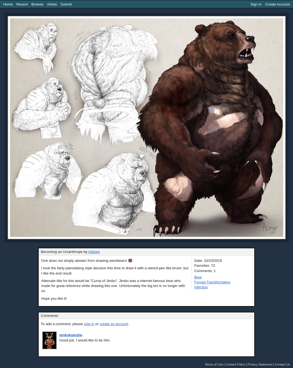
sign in (89, 324)
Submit (66, 4)
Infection (201, 287)
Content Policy (235, 364)
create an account (114, 324)
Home (8, 4)
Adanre (94, 252)
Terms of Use (214, 364)
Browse (37, 4)
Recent (22, 4)
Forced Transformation (212, 282)
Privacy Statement (260, 364)
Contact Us (282, 364)
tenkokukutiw (70, 335)
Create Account (277, 4)
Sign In (255, 4)
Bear (198, 277)
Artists (52, 4)
